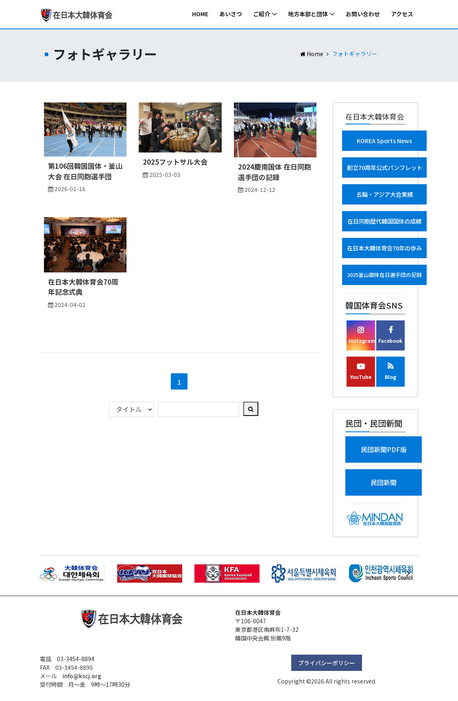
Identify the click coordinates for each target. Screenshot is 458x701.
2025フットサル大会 (175, 162)
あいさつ (230, 14)
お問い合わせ (363, 14)
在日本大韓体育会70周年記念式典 (83, 286)
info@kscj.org (82, 676)
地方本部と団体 (308, 14)
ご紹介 (261, 14)
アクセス (402, 14)
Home (200, 14)
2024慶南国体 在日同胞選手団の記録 (274, 171)
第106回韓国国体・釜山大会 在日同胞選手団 (85, 171)
